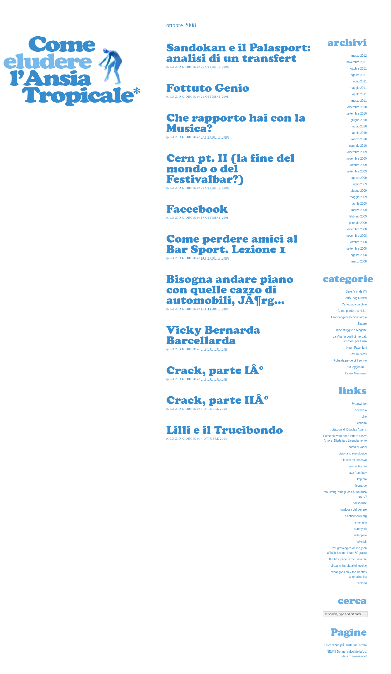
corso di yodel (358, 447)
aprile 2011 (359, 94)
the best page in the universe (348, 559)
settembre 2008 (357, 248)
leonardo (361, 485)
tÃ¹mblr (362, 541)
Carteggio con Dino (354, 304)
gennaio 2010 (358, 145)
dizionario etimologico (353, 453)
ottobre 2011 (358, 68)
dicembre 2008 (357, 229)
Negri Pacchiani (356, 347)
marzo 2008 (359, 261)
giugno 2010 (359, 120)
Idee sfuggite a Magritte (351, 330)
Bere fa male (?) (356, 291)
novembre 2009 (357, 158)
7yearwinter (359, 403)
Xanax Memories (356, 373)
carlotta (362, 423)
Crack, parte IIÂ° (217, 400)
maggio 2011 (358, 87)
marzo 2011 (359, 100)
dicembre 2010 (357, 107)
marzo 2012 (359, 55)
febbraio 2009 (358, 216)
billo (364, 416)
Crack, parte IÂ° (215, 370)
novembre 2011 (357, 62)
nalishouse (360, 503)
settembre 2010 (357, 113)
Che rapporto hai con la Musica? (236, 123)
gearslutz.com (358, 466)
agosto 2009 (359, 177)
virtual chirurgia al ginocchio (349, 565)
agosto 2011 (359, 75)
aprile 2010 (359, 132)
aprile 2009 (359, 203)
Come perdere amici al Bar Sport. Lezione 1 (232, 244)
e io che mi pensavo (354, 460)
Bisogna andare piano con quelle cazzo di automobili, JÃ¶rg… (229, 289)
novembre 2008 (357, 235)
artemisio (361, 410)
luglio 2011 (360, 81)
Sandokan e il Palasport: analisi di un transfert (238, 53)
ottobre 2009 (358, 165)
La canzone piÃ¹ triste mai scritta (345, 645)
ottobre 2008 (358, 242)
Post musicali (358, 354)
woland (362, 583)
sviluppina (360, 535)
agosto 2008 (359, 255)
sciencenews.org (356, 516)
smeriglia (361, 522)
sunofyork (360, 528)
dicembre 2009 (357, 152)
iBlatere (362, 323)
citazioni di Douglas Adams (349, 429)
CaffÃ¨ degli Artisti (355, 298)
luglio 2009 (360, 184)
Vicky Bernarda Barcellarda (213, 335)
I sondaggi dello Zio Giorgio (349, 317)
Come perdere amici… (352, 310)
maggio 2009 (358, 197)
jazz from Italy (358, 472)
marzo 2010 (359, 139)
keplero (362, 479)
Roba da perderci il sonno (350, 360)
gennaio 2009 (358, 222)
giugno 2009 (359, 190)
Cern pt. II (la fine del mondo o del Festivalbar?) (230, 168)
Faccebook (197, 208)
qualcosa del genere (353, 509)
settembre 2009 (357, 171)
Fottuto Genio (207, 87)
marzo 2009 (359, 210)
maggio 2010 (358, 126)
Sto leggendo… (357, 367)
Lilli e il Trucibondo (224, 429)
